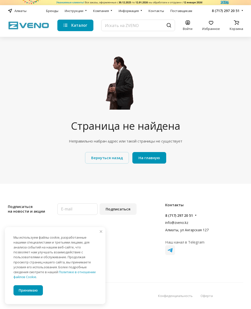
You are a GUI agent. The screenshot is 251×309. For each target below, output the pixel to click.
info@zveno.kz (176, 222)
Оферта (207, 296)
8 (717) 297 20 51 (225, 11)
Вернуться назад (107, 157)
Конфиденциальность (175, 296)
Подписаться (118, 208)
